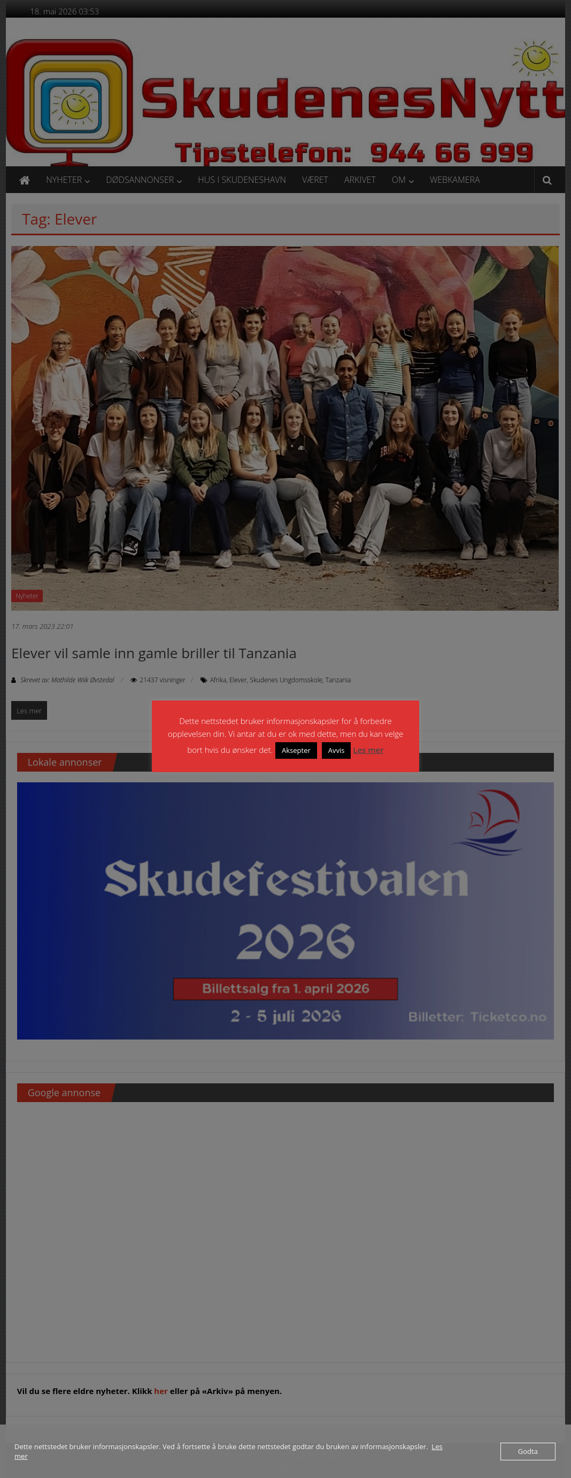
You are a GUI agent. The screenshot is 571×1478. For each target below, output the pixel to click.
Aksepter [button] (296, 750)
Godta (528, 1451)
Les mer (368, 749)
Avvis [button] (336, 750)
